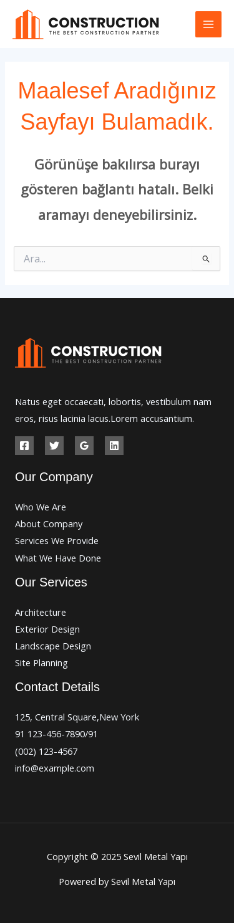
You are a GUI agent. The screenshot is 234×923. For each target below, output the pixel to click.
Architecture (40, 612)
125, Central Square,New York (77, 716)
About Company (48, 523)
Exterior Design (47, 629)
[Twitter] (54, 445)
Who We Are (40, 506)
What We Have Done (58, 558)
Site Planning (41, 662)
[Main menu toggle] (208, 24)
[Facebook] (24, 445)
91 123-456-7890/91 (56, 733)
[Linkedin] (114, 445)
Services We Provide (57, 540)
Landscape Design (53, 645)
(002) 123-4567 (46, 751)
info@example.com (54, 768)
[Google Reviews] (84, 445)
